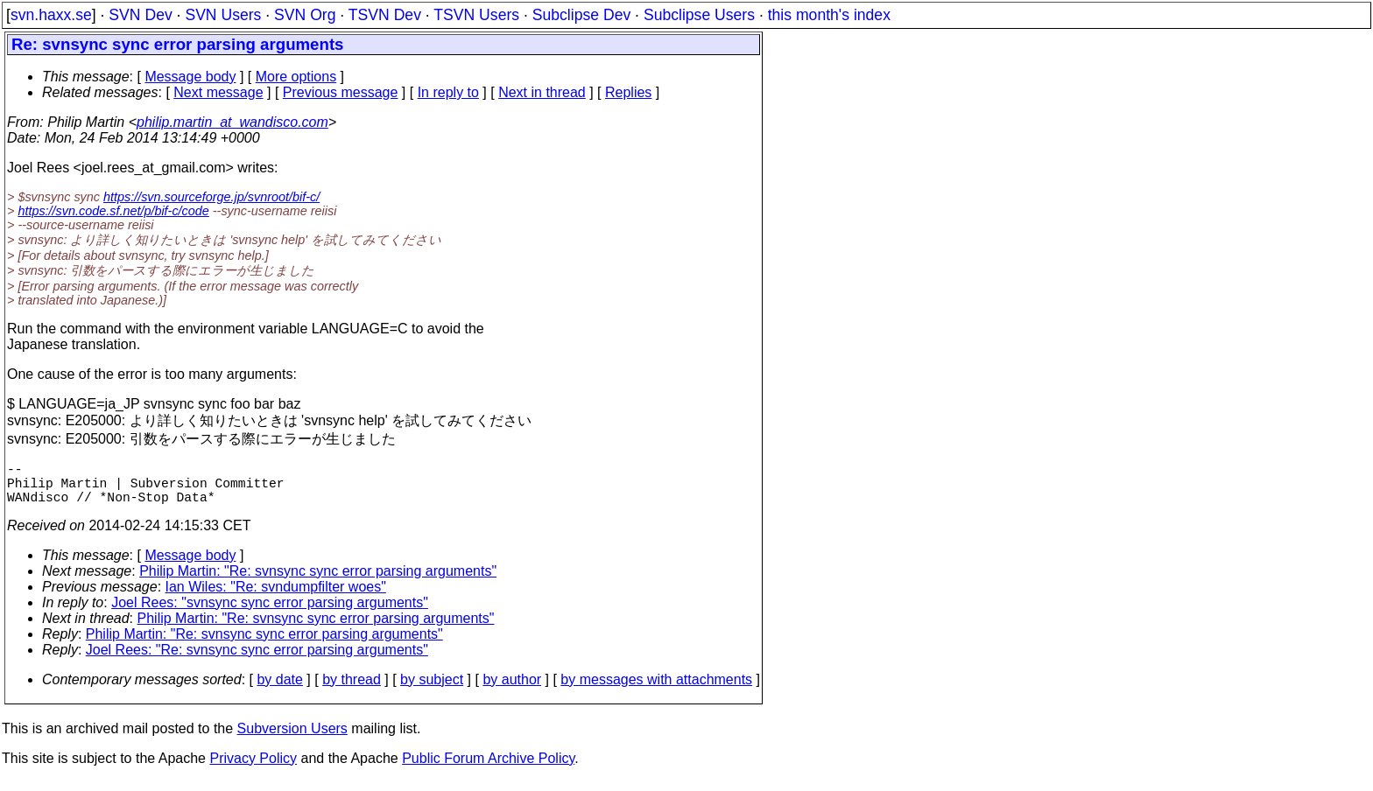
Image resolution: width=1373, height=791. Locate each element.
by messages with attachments (656, 689)
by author (511, 689)
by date (279, 689)
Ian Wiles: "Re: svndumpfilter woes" (275, 597)
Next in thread (542, 92)
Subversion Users (292, 739)
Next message (218, 92)
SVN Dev (140, 15)
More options (296, 76)
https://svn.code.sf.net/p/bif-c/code (113, 211)
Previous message (340, 92)
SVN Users (223, 15)
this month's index (829, 15)
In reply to (448, 92)
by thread (351, 689)
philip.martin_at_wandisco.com (232, 122)
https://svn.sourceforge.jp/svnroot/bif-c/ (211, 197)
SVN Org (304, 15)
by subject (431, 689)
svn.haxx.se (51, 15)
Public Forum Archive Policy (488, 768)
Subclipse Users (699, 15)
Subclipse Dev (581, 15)
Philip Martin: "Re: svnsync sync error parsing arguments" (317, 581)
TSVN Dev (385, 15)
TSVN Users (476, 15)
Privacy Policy (253, 768)
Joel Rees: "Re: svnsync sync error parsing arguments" (257, 660)
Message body (190, 76)
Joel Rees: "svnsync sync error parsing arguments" (269, 613)
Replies (628, 92)
